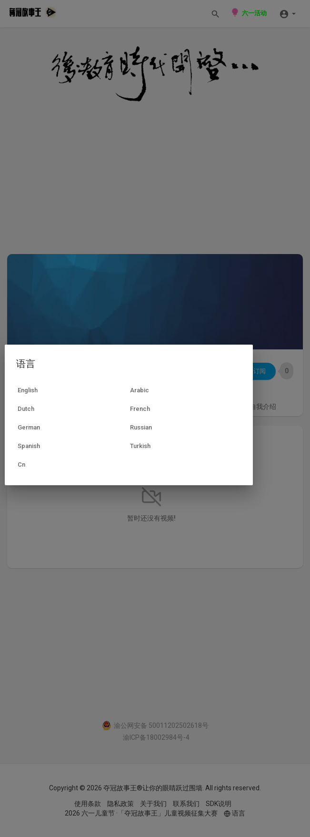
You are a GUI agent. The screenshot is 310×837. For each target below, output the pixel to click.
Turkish (140, 445)
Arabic (139, 390)
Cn (21, 464)
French (140, 408)
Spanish (29, 445)
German (29, 427)
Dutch (26, 408)
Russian (141, 427)
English (28, 390)
